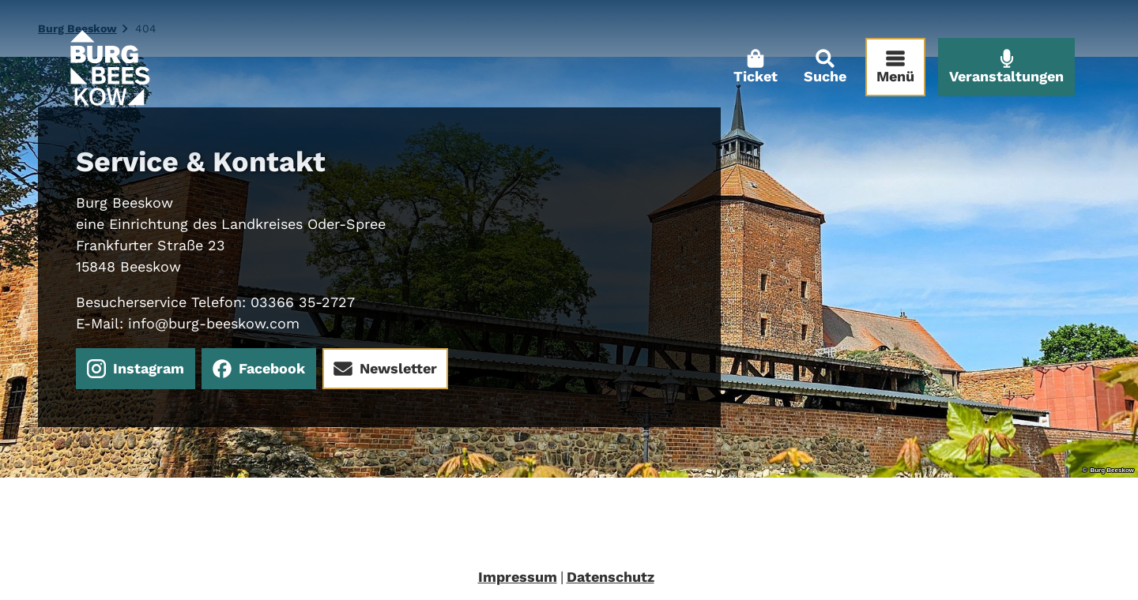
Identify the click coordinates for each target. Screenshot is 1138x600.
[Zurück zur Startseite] (109, 67)
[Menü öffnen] (895, 67)
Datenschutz (610, 576)
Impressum (517, 576)
